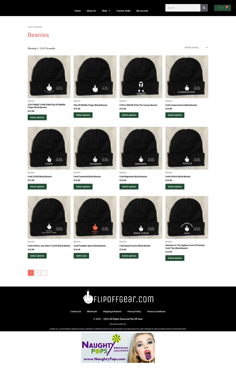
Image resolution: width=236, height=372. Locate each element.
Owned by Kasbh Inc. (118, 332)
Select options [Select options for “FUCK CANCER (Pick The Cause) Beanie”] (131, 116)
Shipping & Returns (111, 319)
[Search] (204, 8)
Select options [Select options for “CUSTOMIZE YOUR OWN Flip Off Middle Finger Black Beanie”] (39, 119)
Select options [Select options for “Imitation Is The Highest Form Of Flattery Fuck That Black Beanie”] (177, 264)
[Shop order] (194, 47)
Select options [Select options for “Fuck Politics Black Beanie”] (177, 190)
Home (78, 10)
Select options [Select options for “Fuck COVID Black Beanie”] (39, 190)
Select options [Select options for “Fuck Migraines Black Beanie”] (131, 190)
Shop (106, 10)
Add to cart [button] (83, 262)
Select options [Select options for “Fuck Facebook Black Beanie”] (85, 190)
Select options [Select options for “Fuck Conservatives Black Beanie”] (177, 116)
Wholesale (91, 319)
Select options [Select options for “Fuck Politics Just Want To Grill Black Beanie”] (39, 264)
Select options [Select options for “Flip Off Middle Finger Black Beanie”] (85, 116)
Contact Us (74, 319)
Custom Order (123, 10)
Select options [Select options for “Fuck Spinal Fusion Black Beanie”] (131, 262)
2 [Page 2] (37, 280)
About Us (91, 10)
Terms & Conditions (158, 319)
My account (142, 10)
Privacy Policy (134, 319)
